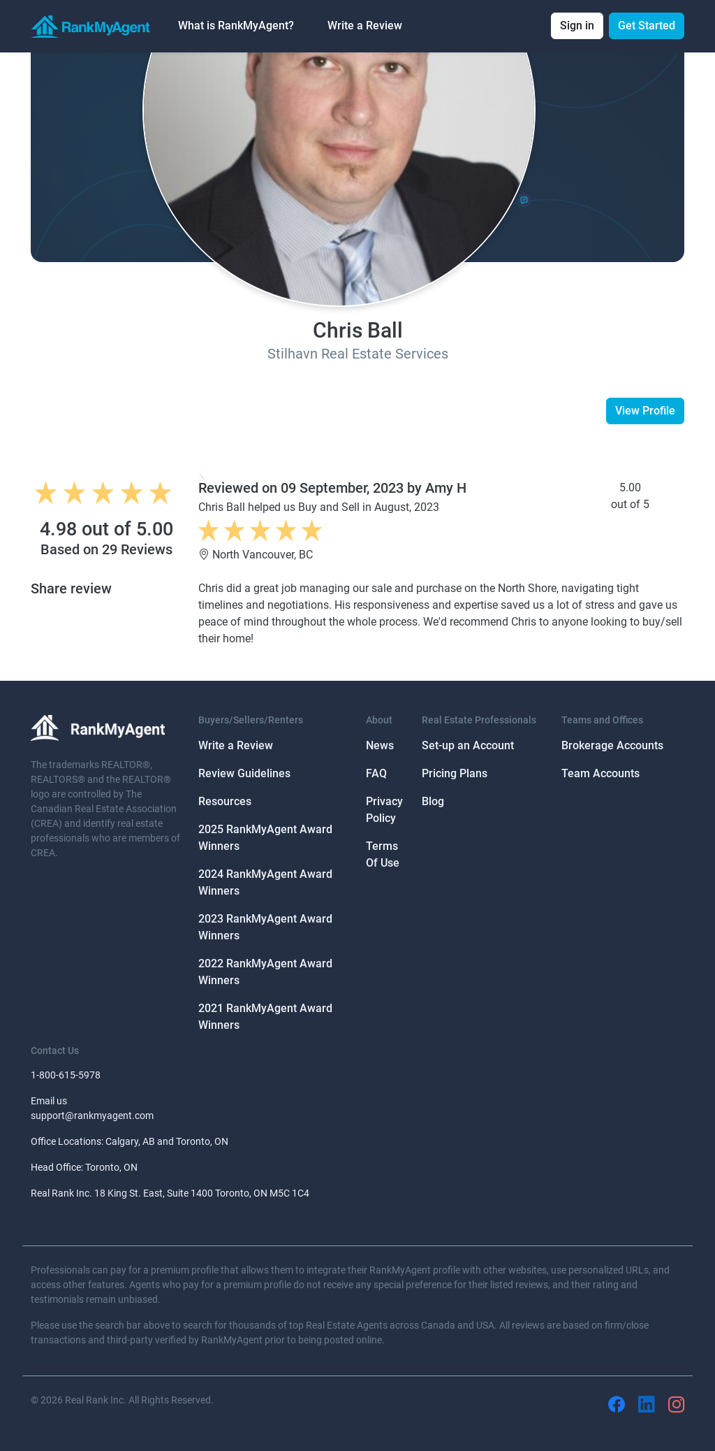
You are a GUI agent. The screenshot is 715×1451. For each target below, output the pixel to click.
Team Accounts (600, 773)
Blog (433, 801)
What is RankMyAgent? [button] (236, 25)
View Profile (645, 410)
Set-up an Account (468, 745)
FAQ (376, 773)
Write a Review (364, 25)
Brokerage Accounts (612, 745)
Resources (224, 801)
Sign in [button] (577, 25)
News (380, 745)
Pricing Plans (454, 773)
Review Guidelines (244, 773)
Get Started (646, 25)
